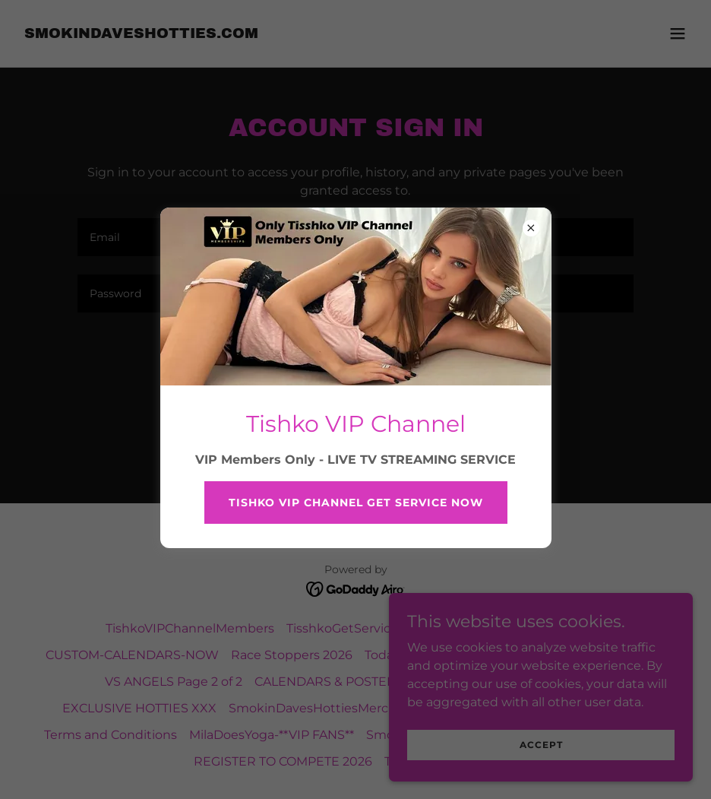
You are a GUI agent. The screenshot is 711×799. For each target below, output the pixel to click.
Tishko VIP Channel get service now (356, 502)
